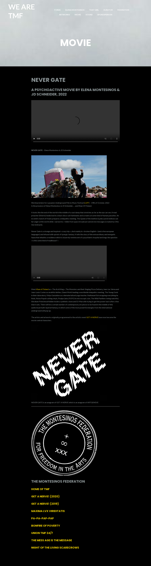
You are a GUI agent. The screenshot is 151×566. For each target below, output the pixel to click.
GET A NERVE (92, 317)
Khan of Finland (42, 289)
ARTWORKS (64, 14)
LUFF (86, 203)
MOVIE (78, 14)
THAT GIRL (94, 10)
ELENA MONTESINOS (74, 10)
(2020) (45, 496)
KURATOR (108, 10)
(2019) (45, 504)
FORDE (57, 10)
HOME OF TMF (40, 489)
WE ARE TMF (21, 11)
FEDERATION (123, 10)
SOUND (89, 14)
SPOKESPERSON (104, 14)
